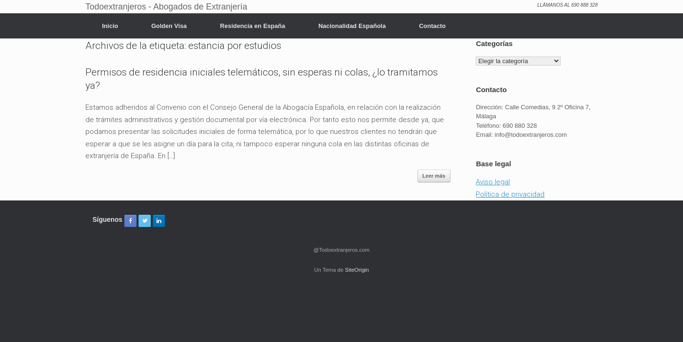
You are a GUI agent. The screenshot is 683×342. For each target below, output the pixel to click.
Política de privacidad (510, 194)
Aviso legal (493, 182)
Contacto (432, 25)
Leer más (434, 176)
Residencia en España (252, 25)
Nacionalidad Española (352, 25)
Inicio (110, 25)
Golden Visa (169, 25)
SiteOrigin (357, 270)
